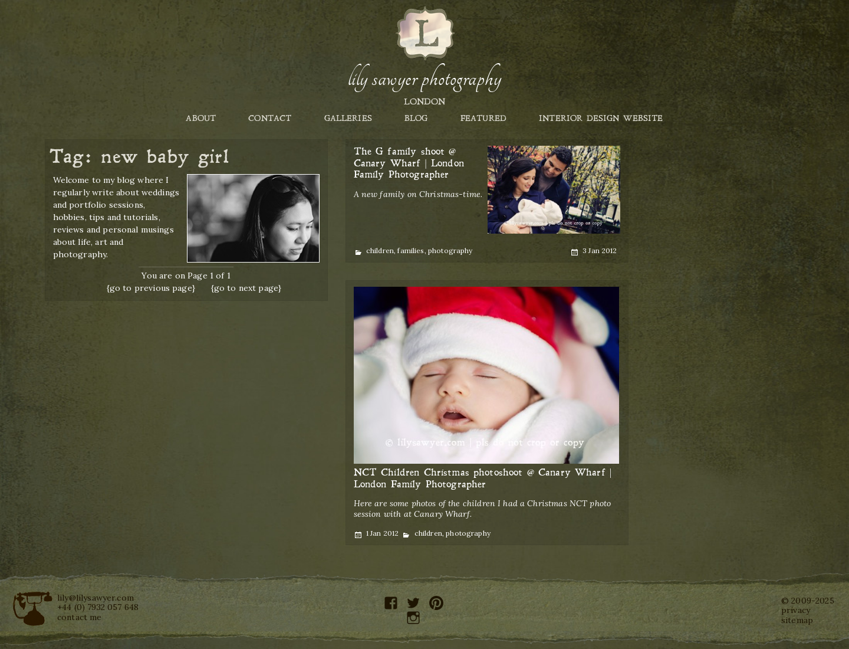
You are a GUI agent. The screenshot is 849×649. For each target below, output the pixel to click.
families (410, 250)
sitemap (797, 620)
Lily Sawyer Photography (424, 78)
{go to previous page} (151, 288)
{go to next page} (246, 288)
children (380, 250)
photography (450, 250)
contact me (79, 617)
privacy (795, 610)
